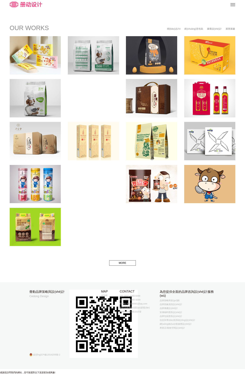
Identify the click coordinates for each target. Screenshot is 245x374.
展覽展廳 (230, 28)
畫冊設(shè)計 (214, 28)
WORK (104, 303)
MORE (122, 263)
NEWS (104, 307)
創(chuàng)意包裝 (193, 28)
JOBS (104, 311)
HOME (104, 295)
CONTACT (106, 315)
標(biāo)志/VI (174, 28)
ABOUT (105, 299)
